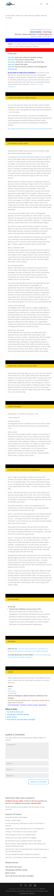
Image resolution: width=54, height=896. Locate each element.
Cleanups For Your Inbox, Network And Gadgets (20, 838)
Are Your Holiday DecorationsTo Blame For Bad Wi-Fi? (22, 854)
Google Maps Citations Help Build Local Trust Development (24, 829)
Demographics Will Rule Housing (18, 714)
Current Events (10, 15)
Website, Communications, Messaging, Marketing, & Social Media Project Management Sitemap (27, 891)
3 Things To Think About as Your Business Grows (21, 832)
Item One (11, 57)
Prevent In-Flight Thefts (13, 820)
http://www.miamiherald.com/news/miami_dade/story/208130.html (30, 129)
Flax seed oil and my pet (15, 712)
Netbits (38, 15)
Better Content (12, 717)
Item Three (11, 62)
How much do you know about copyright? (21, 719)
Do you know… (13, 69)
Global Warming (29, 15)
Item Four (11, 64)
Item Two (11, 60)
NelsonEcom (48, 29)
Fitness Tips (20, 15)
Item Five (11, 67)
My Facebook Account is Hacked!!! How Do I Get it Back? (23, 841)
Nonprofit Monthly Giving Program (16, 817)
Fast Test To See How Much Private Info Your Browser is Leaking (26, 857)
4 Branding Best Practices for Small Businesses (20, 835)
